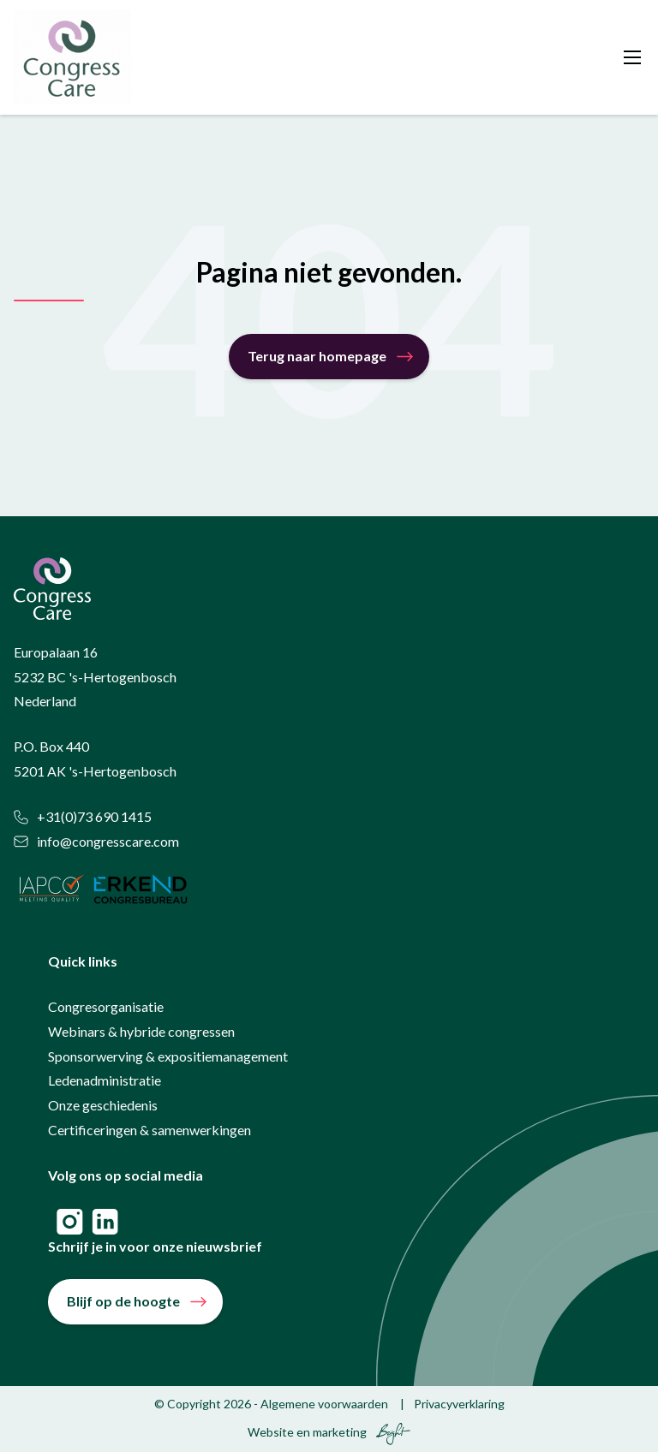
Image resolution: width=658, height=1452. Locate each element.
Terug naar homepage (317, 356)
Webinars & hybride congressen (141, 1031)
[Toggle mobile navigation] (632, 57)
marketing (340, 1432)
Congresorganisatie (106, 1006)
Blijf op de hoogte (123, 1301)
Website (271, 1432)
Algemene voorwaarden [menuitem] (324, 1403)
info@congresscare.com (96, 841)
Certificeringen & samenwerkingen (149, 1130)
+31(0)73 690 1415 (83, 816)
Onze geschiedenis (103, 1105)
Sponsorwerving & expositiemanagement (168, 1056)
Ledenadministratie (104, 1080)
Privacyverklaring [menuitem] (459, 1403)
